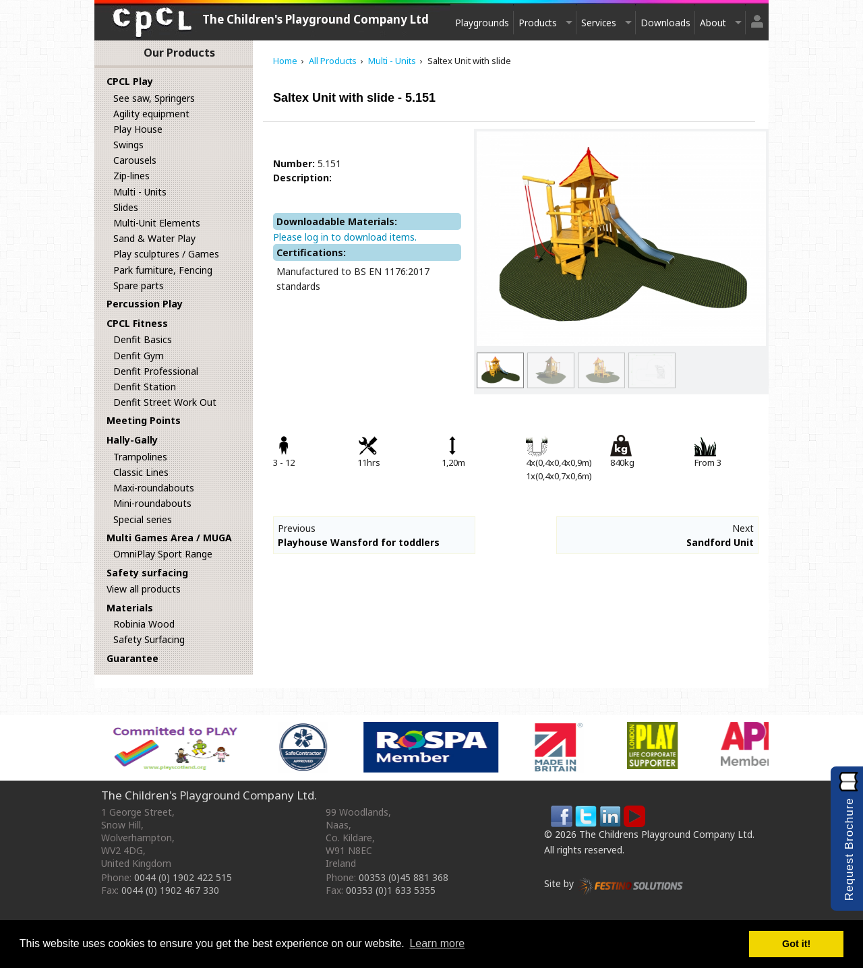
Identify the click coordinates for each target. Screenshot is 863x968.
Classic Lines (141, 472)
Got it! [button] (796, 943)
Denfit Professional (155, 371)
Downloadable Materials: (336, 221)
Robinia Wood (144, 623)
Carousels (134, 160)
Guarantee (132, 658)
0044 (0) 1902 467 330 (170, 890)
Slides (125, 207)
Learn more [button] (437, 943)
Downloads (665, 22)
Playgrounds (482, 22)
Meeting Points (144, 420)
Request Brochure (849, 849)
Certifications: (311, 252)
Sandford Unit (720, 542)
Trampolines (140, 456)
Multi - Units (140, 191)
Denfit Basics (142, 339)
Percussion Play (145, 303)
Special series (142, 519)
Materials (130, 607)
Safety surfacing (147, 572)
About (713, 22)
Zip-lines (131, 175)
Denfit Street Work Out (164, 402)
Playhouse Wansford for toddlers (359, 542)
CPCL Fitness (137, 323)
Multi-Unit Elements (156, 222)
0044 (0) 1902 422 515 (183, 877)
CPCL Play (130, 81)
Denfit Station (144, 386)
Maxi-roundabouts (153, 487)
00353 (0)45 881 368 (403, 877)
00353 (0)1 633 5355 (391, 890)
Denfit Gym (138, 355)
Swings (128, 144)
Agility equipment (151, 113)
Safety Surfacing (149, 639)
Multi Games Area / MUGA (169, 537)
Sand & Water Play (154, 238)
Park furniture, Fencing (162, 270)
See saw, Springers (154, 98)
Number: (294, 163)
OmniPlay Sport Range (162, 553)
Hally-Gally (132, 439)
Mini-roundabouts (152, 503)
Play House (137, 129)
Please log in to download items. (345, 237)
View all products (144, 588)
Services (598, 22)
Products (537, 22)
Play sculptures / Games (166, 253)
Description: (302, 177)
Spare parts (138, 285)
